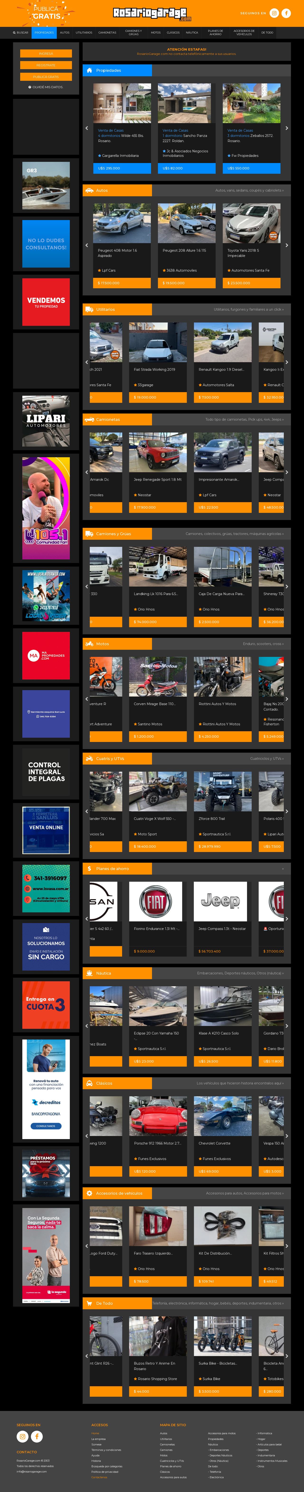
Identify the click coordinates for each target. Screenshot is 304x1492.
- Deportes (262, 1450)
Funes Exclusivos (179, 1159)
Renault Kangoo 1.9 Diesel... (250, 369)
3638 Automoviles (244, 270)
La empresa (98, 1439)
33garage (172, 385)
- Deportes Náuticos (220, 1455)
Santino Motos (177, 724)
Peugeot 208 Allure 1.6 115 (249, 250)
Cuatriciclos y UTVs (172, 1461)
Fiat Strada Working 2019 (183, 369)
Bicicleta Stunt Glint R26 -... (120, 1363)
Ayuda (95, 1455)
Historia (96, 1461)
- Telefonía (214, 1471)
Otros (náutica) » (270, 973)
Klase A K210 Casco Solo (248, 1033)
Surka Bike (238, 1379)
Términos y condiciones (106, 1450)
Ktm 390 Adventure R (116, 704)
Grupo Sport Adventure (119, 724)
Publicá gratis (46, 77)
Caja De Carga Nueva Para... (250, 594)
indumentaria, (261, 1303)
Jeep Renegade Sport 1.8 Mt (186, 479)
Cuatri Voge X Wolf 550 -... (184, 819)
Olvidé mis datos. (45, 87)
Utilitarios (166, 1439)
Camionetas (167, 1444)
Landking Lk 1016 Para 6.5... (185, 594)
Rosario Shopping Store (184, 1379)
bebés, (226, 1303)
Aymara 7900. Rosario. (121, 135)
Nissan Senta (111, 939)
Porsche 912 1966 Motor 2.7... (186, 1143)
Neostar (171, 495)
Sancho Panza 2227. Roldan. (250, 135)
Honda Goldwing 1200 (116, 1143)
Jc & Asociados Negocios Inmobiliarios (250, 153)
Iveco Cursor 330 (112, 594)
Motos (163, 1455)
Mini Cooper (108, 250)
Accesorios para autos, (225, 1193)
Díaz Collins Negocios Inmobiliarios (118, 153)
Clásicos (165, 1471)
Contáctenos (99, 1477)
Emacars (107, 609)
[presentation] (86, 128)
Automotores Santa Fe (119, 385)
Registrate (46, 65)
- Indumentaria (265, 1455)
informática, (199, 1303)
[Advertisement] (46, 126)
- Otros (260, 1466)
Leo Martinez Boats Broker (116, 1046)
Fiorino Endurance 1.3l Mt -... (185, 929)
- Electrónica (216, 1477)
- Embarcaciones (218, 1450)
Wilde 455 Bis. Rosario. (186, 135)
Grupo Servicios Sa (115, 834)
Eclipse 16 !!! (107, 1033)
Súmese (96, 1444)
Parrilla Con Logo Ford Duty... (122, 1253)
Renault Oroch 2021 (114, 369)
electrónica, (179, 1303)
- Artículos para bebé (269, 1444)
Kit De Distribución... (244, 1253)
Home (95, 1433)
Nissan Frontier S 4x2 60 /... (120, 929)
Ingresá (46, 53)
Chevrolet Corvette (243, 1143)
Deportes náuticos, (240, 973)
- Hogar (260, 1439)
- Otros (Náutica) (218, 1461)
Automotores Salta (245, 385)
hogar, (214, 1303)
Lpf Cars (107, 270)
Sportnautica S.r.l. (244, 834)
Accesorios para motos (262, 1193)
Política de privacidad (104, 1471)
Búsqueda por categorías (106, 1466)
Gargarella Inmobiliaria (183, 156)
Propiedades (215, 1439)
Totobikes (108, 1379)
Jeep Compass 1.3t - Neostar (251, 929)
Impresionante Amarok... (248, 479)
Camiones (166, 1450)
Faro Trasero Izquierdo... (182, 1253)
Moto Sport (174, 834)
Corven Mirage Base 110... (183, 704)
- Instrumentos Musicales (271, 1461)
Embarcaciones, (210, 973)
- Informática (264, 1433)
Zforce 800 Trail (241, 819)
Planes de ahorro (170, 1466)
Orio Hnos (173, 609)
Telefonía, (160, 1303)
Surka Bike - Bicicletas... (247, 1363)
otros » (278, 1303)
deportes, (240, 1303)
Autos (163, 1433)
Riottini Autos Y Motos (246, 704)
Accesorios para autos (173, 1477)
